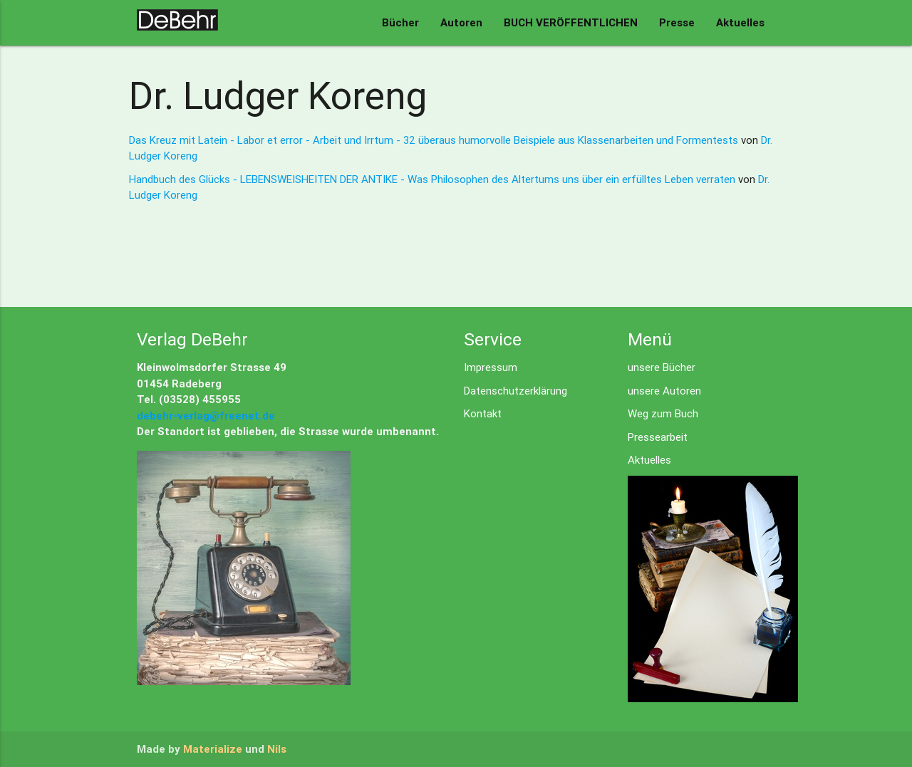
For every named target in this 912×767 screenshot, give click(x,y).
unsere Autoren (664, 390)
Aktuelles (740, 22)
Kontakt (483, 413)
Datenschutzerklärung (515, 390)
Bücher (400, 22)
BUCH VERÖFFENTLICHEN (571, 22)
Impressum (490, 367)
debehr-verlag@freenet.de (206, 415)
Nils (276, 749)
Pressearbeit (658, 437)
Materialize (212, 749)
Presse (677, 22)
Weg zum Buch (663, 413)
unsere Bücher (661, 367)
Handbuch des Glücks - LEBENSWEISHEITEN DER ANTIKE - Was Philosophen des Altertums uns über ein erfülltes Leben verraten (433, 179)
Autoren (461, 22)
